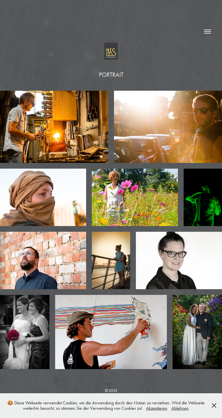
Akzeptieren (156, 408)
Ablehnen (180, 408)
